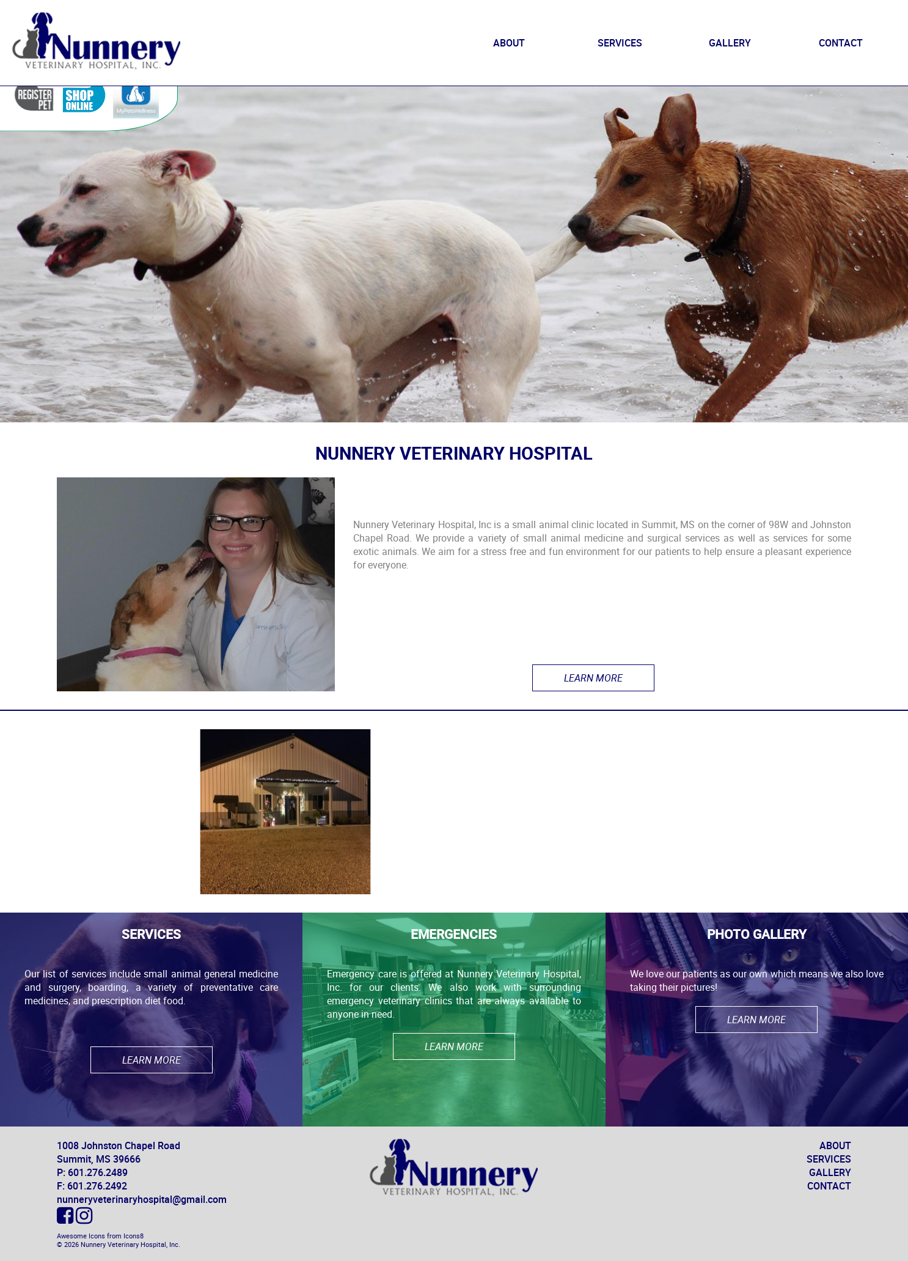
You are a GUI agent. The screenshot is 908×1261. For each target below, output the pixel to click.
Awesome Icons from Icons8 (100, 1236)
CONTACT (841, 43)
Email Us (832, 229)
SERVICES (620, 43)
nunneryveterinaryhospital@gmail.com (142, 1199)
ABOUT (509, 43)
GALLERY (730, 43)
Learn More (593, 678)
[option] (285, 811)
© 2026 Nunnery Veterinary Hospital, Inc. (118, 1244)
